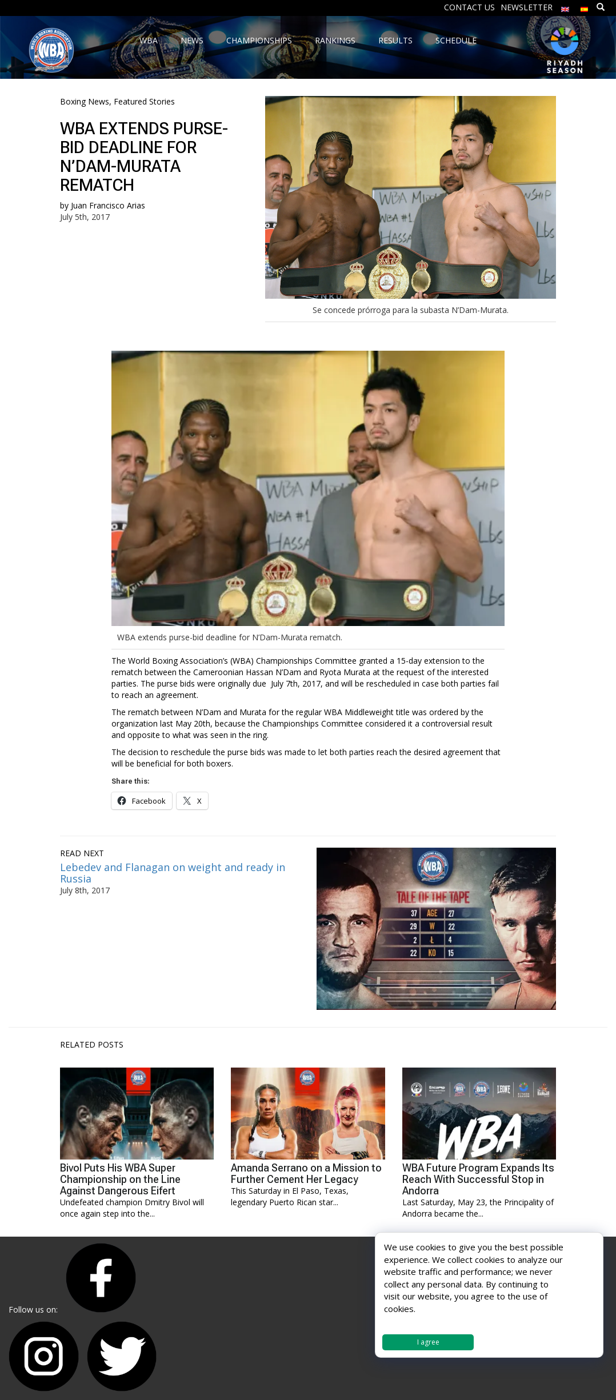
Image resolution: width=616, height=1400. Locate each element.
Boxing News (84, 101)
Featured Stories (144, 101)
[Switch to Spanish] (584, 6)
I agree (428, 1342)
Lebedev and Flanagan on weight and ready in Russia (172, 872)
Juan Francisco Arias (108, 205)
